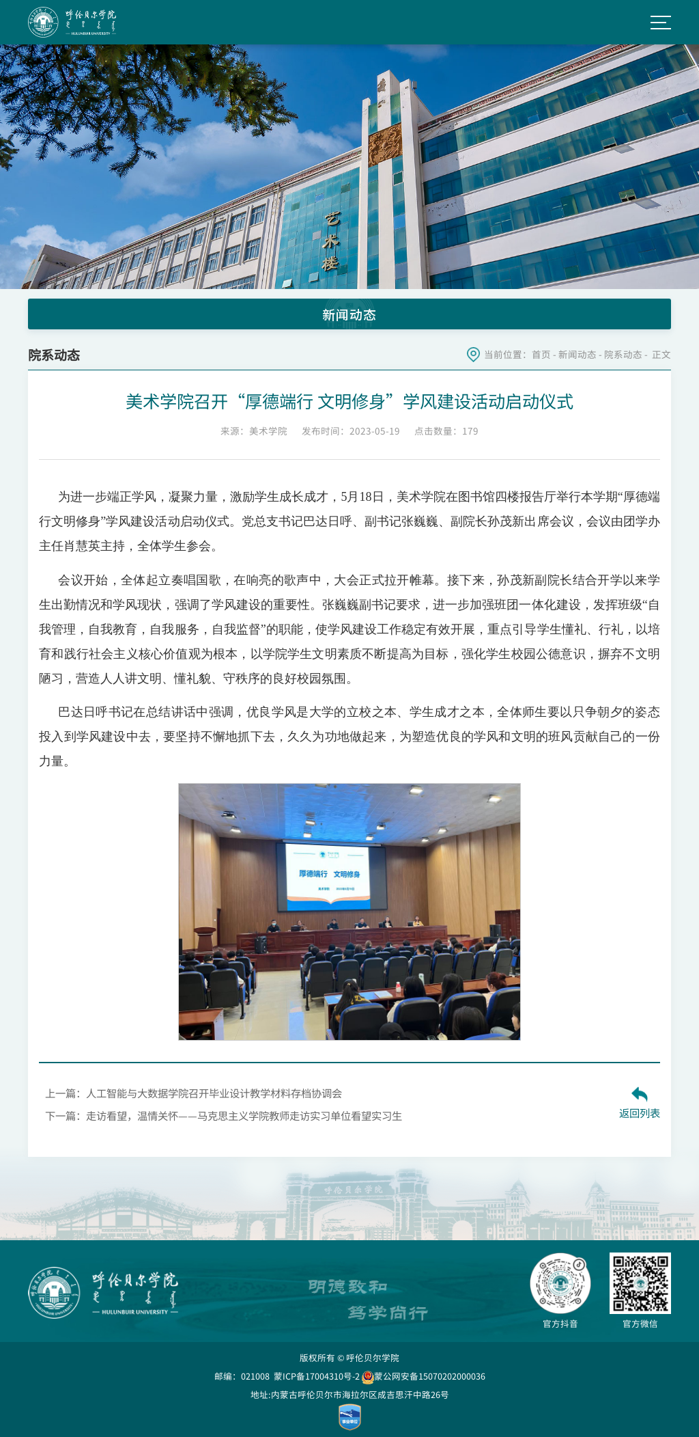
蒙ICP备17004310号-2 (317, 1375)
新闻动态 (577, 354)
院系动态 (623, 354)
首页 (541, 354)
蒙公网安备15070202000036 (423, 1375)
